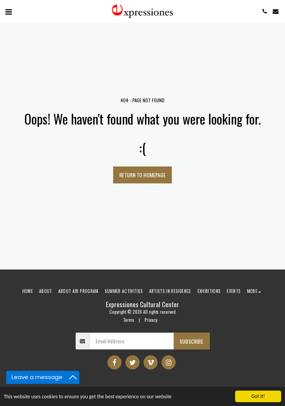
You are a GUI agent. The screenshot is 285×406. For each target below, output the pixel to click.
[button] (8, 11)
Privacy (151, 320)
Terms (128, 320)
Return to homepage (142, 175)
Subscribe (191, 341)
